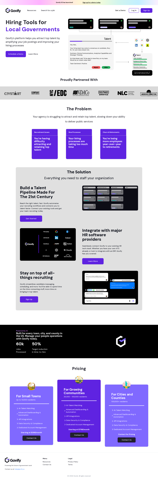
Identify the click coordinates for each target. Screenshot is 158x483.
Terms (70, 465)
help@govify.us (19, 469)
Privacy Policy (73, 462)
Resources (46, 462)
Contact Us (47, 465)
